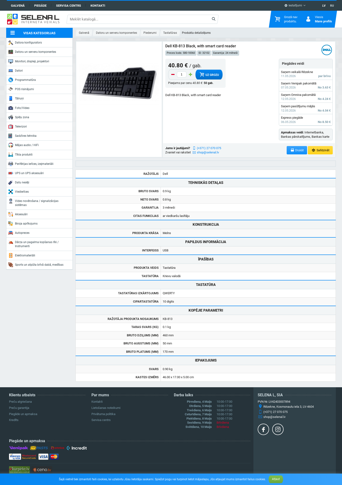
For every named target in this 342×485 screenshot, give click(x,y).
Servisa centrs (68, 5)
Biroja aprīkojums (23, 223)
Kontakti (97, 5)
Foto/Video (18, 108)
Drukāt (297, 150)
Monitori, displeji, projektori (28, 61)
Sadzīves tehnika (22, 135)
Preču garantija (19, 408)
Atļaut (276, 479)
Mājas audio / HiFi (23, 145)
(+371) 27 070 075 (209, 148)
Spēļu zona (18, 117)
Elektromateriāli (21, 255)
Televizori (17, 126)
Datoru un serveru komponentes (32, 51)
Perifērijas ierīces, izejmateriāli (30, 164)
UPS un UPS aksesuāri (26, 173)
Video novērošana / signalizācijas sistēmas (33, 202)
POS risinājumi (21, 89)
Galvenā (18, 5)
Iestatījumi (293, 5)
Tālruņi (16, 98)
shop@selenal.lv (208, 152)
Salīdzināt (320, 150)
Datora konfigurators (25, 42)
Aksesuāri (18, 214)
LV (324, 5)
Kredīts (14, 420)
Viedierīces (18, 191)
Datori (15, 70)
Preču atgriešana (20, 401)
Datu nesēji (18, 182)
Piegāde (40, 5)
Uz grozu (209, 74)
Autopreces (18, 232)
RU (332, 5)
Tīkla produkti (20, 154)
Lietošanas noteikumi (105, 408)
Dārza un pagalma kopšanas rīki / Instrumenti (33, 244)
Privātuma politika (103, 414)
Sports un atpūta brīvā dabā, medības (35, 264)
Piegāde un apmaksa (23, 414)
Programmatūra (22, 80)
